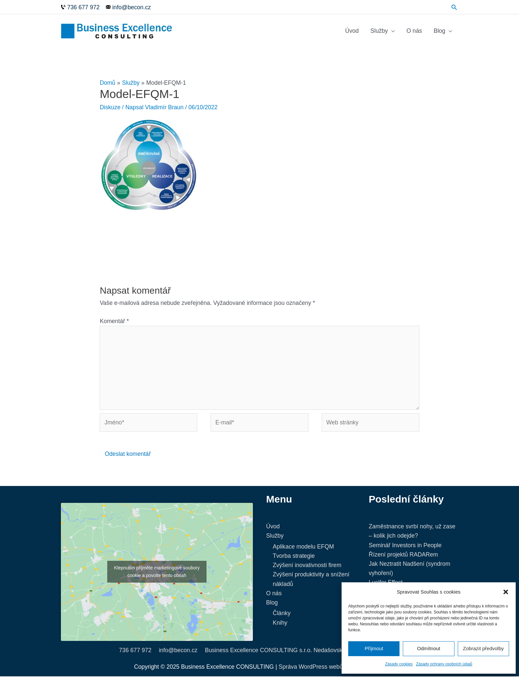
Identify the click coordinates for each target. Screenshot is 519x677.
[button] (505, 592)
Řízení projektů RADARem (403, 555)
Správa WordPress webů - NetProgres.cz (332, 667)
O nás (414, 31)
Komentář (114, 321)
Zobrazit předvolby (483, 648)
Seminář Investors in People (405, 546)
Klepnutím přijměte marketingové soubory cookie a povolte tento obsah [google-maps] (157, 572)
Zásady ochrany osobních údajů (444, 664)
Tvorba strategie (294, 556)
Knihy (280, 623)
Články (282, 614)
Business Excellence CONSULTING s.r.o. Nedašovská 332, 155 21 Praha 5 (302, 651)
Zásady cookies (398, 664)
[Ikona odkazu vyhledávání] (454, 6)
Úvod (352, 31)
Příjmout (374, 648)
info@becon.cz (178, 651)
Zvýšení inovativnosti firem (307, 566)
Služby (379, 31)
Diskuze (110, 108)
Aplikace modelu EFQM (303, 547)
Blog (439, 31)
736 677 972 (135, 651)
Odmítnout (428, 648)
